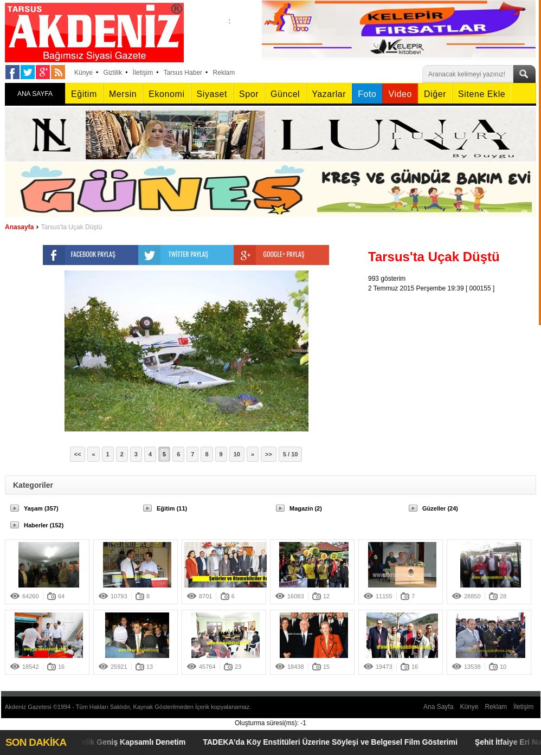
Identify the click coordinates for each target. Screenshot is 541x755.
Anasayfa (19, 227)
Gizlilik (113, 72)
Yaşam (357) (41, 508)
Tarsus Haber (183, 72)
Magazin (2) (305, 508)
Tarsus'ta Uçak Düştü (71, 227)
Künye (83, 72)
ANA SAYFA (35, 94)
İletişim (143, 72)
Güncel (285, 94)
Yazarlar (329, 94)
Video (399, 94)
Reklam (224, 72)
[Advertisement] (454, 361)
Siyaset (212, 94)
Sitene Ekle (481, 94)
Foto (367, 94)
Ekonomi (166, 94)
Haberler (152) (43, 525)
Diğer (435, 94)
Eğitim (84, 94)
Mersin (123, 94)
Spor (249, 94)
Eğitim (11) (172, 508)
